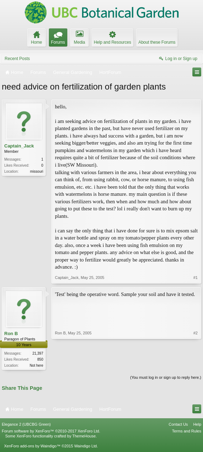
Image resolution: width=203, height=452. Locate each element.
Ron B (11, 333)
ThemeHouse (84, 437)
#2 (195, 364)
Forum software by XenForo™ (51, 432)
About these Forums (157, 42)
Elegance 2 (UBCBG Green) (26, 425)
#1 (195, 277)
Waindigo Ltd (85, 447)
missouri (36, 171)
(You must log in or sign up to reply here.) (165, 378)
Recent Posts (17, 58)
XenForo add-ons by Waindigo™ (32, 447)
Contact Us (178, 425)
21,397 (37, 353)
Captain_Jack (19, 146)
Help (197, 425)
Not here (36, 365)
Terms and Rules (186, 432)
